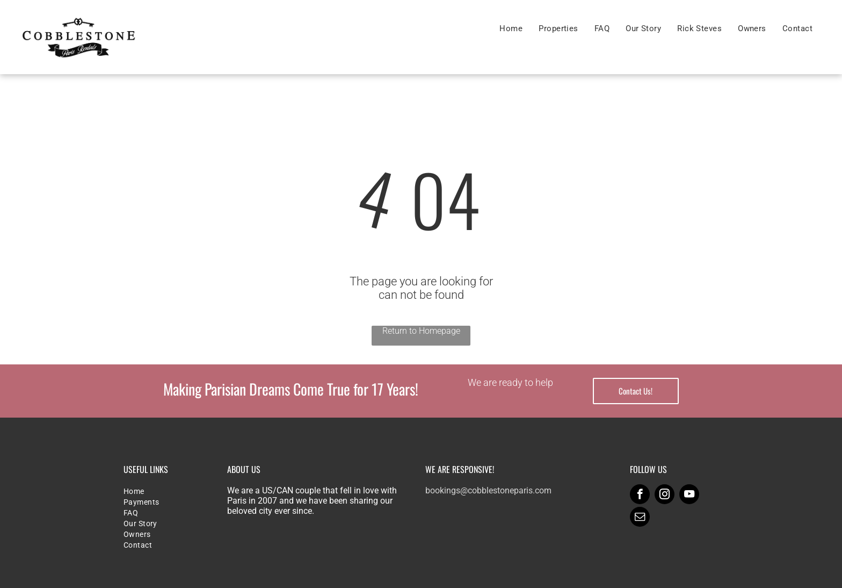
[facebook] (640, 495)
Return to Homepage (421, 331)
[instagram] (664, 495)
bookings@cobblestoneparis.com (488, 490)
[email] (640, 518)
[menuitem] (511, 28)
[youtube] (689, 495)
